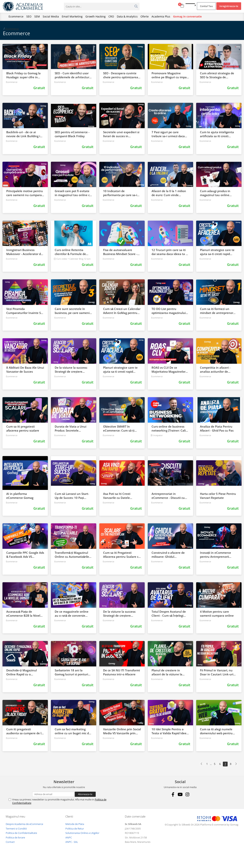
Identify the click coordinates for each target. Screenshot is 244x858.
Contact (10, 842)
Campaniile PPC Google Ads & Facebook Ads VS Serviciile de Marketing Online (25, 555)
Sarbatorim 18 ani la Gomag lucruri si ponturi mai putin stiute (71, 672)
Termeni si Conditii (16, 828)
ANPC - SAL (71, 842)
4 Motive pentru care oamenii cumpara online (217, 613)
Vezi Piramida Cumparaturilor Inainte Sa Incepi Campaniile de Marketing (24, 311)
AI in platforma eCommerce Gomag (19, 496)
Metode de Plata (74, 824)
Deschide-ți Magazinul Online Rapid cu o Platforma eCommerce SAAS (21, 672)
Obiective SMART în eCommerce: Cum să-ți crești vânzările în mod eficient (118, 429)
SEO (28, 16)
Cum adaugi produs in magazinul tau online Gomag (215, 193)
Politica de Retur (74, 828)
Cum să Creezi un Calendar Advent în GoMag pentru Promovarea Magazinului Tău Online (121, 311)
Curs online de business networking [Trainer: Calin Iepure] (170, 429)
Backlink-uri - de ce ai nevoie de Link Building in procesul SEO (24, 134)
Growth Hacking (95, 16)
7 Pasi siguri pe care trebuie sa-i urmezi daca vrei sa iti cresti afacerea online (168, 134)
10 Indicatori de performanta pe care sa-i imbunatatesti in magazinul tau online (120, 193)
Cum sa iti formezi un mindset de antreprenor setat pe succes (216, 311)
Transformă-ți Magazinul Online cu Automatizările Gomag (72, 555)
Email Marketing (72, 16)
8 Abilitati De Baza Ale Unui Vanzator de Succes (25, 369)
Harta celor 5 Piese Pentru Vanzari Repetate (218, 496)
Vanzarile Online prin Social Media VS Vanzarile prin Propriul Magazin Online (122, 731)
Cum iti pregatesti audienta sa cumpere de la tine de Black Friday (24, 731)
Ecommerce (16, 16)
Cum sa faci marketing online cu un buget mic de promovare (73, 731)
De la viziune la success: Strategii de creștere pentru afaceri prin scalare (73, 370)
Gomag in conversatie (187, 16)
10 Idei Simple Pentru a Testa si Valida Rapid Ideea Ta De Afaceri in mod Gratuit (170, 731)
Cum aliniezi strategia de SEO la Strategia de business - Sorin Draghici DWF (217, 75)
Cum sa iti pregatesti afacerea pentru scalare (22, 428)
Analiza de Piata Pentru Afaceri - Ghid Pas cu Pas (217, 428)
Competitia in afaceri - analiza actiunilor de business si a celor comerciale (215, 370)
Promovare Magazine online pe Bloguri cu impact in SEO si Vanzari (170, 75)
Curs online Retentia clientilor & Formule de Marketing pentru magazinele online (70, 252)
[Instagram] (187, 794)
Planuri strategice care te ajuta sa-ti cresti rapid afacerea (217, 252)
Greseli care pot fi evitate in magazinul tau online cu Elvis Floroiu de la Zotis (73, 193)
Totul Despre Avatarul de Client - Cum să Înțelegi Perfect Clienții (169, 614)
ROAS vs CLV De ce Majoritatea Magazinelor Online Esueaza (168, 370)
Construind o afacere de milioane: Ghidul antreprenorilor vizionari (168, 555)
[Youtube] (180, 794)
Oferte (144, 16)
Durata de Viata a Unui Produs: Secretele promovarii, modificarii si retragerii (71, 429)
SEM (37, 16)
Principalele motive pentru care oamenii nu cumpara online (24, 193)
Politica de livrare (15, 837)
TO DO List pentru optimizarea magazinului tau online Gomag (169, 311)
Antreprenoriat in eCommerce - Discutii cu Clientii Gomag (168, 496)
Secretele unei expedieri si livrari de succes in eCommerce (121, 134)
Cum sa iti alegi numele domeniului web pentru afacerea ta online (216, 731)
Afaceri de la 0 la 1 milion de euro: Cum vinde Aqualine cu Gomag (169, 193)
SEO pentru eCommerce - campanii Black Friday (72, 134)
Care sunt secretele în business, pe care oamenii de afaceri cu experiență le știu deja (73, 311)
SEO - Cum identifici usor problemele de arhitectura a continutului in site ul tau (73, 75)
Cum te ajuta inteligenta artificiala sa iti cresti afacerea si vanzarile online (219, 134)
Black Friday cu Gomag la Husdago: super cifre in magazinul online (23, 75)
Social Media (51, 16)
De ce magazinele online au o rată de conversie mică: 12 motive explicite (71, 614)
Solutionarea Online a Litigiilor (82, 833)
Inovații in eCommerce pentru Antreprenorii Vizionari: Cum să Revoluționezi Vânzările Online (216, 555)
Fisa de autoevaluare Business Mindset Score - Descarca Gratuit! (120, 252)
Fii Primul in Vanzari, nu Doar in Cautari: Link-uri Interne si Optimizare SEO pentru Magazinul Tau (217, 672)
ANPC (68, 837)
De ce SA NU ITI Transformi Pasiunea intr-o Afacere (121, 672)
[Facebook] (173, 794)
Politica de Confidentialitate (21, 833)
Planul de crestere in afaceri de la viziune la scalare (167, 672)
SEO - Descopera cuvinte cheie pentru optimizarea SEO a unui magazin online (121, 75)
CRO (111, 16)
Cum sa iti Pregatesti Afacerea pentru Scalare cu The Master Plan (121, 555)
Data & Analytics (127, 16)
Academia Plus (161, 16)
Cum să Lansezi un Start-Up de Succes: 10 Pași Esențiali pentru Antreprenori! (72, 496)
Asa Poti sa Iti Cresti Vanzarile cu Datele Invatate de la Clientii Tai (120, 496)
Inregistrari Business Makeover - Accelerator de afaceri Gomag (24, 252)
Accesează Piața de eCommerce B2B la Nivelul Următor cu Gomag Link (24, 614)
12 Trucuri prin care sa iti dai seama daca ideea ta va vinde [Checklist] (170, 252)
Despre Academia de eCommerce (24, 824)
